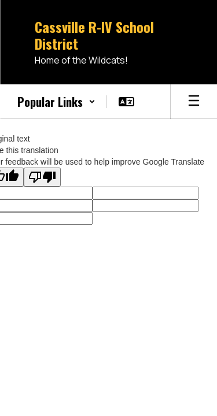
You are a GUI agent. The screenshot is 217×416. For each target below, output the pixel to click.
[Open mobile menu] (194, 101)
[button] (56, 101)
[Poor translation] (42, 177)
